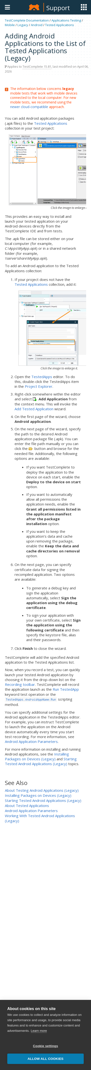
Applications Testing (66, 20)
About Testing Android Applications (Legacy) (42, 790)
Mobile (10, 25)
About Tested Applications (27, 805)
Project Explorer (38, 386)
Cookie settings (45, 1051)
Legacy (22, 25)
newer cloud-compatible (29, 106)
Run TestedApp (66, 689)
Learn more (39, 1036)
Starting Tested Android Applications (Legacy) (41, 761)
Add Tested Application (34, 408)
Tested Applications (59, 25)
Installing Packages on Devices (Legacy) (37, 756)
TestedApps (41, 376)
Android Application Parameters (31, 741)
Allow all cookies (45, 1064)
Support (58, 7)
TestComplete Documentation (27, 20)
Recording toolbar (20, 684)
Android (36, 25)
